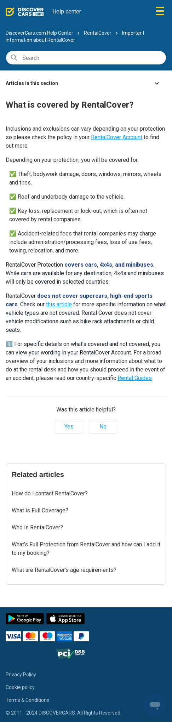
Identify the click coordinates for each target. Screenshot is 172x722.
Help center (66, 11)
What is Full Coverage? (40, 510)
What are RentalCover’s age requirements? (64, 570)
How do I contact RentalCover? (50, 493)
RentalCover (97, 33)
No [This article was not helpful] (103, 426)
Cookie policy (20, 687)
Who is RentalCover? (37, 527)
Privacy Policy (21, 674)
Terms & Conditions (27, 700)
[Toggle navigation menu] (160, 11)
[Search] (86, 57)
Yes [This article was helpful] (69, 426)
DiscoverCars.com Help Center (39, 33)
